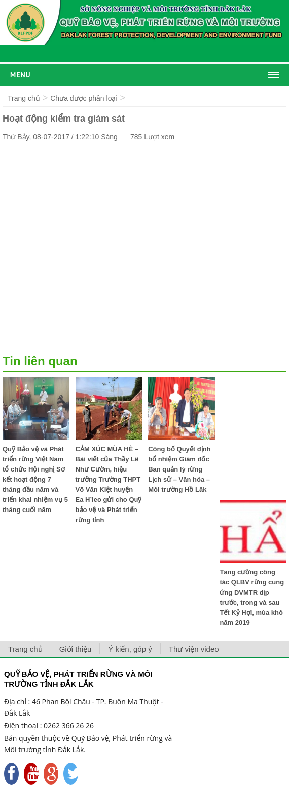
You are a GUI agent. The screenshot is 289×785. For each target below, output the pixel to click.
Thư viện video (194, 649)
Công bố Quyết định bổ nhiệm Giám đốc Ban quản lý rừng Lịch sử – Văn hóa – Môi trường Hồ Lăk (179, 469)
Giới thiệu (75, 649)
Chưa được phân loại (83, 98)
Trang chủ (24, 98)
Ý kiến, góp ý (130, 649)
